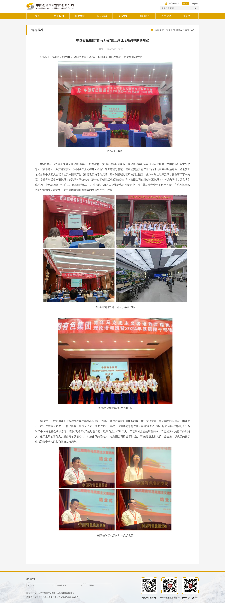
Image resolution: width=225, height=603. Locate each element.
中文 (185, 3)
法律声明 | (42, 593)
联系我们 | (61, 593)
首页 (168, 30)
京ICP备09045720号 (69, 597)
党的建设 (177, 30)
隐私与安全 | (31, 593)
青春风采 (189, 30)
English (195, 3)
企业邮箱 (70, 593)
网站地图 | (51, 593)
